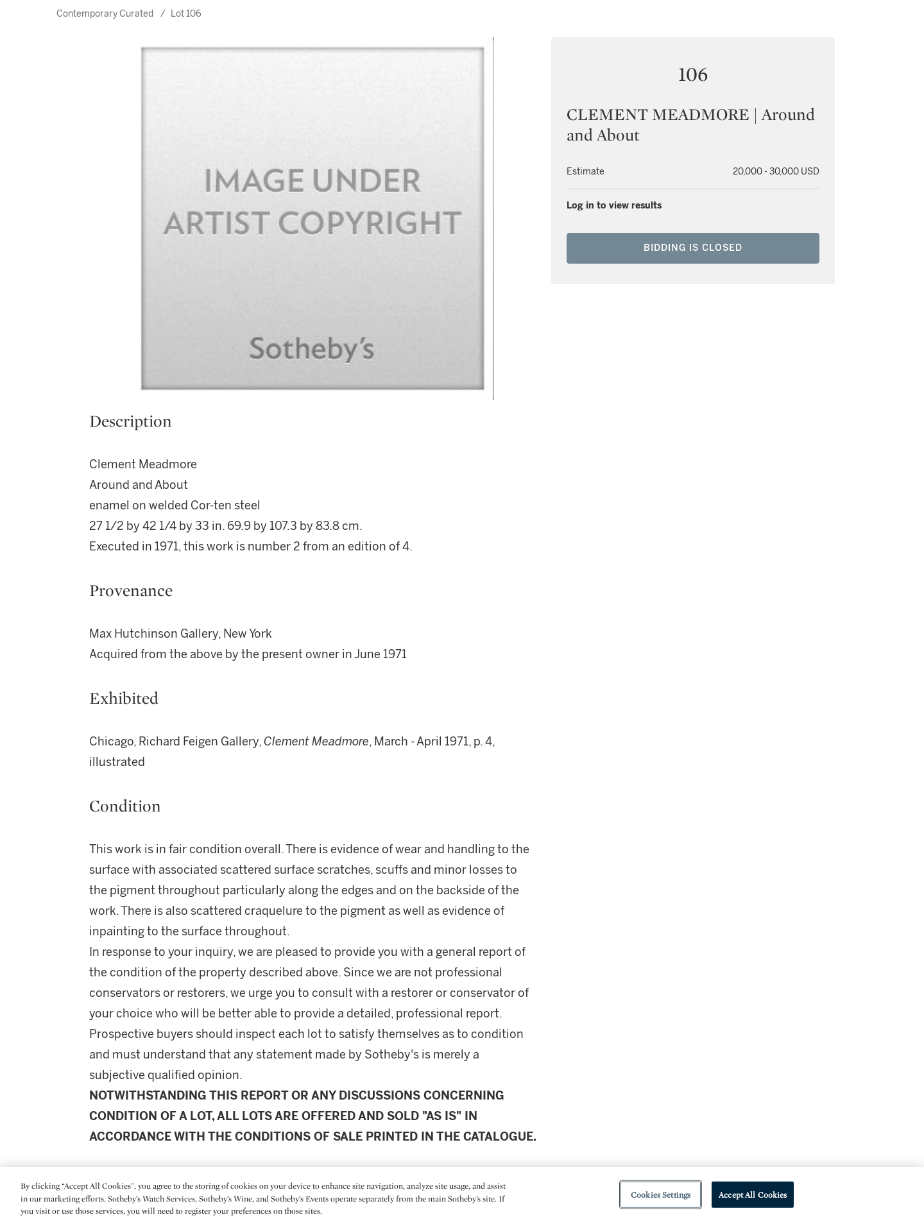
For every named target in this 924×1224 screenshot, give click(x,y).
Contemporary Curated (104, 13)
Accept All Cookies (753, 1194)
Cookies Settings (660, 1194)
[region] (462, 1195)
